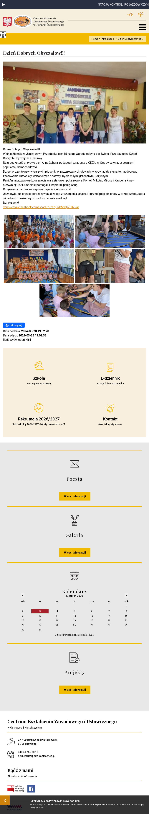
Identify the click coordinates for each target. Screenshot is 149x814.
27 (91, 625)
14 (109, 616)
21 (109, 620)
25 (57, 625)
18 (57, 620)
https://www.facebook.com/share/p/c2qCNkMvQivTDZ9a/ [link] (41, 207)
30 (22, 629)
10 (40, 616)
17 (40, 620)
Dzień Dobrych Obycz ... (128, 39)
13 (91, 616)
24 (40, 625)
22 (126, 620)
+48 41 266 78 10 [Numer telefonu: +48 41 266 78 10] (28, 752)
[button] (3, 4)
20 (91, 620)
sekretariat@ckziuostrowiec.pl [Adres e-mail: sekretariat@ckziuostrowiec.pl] (36, 755)
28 (109, 625)
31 (40, 629)
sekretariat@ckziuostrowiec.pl (130, 14)
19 (74, 620)
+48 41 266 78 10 (140, 14)
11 (57, 616)
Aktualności (106, 39)
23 (22, 625)
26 (74, 625)
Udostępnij (14, 325)
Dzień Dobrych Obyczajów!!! (34, 53)
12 (74, 616)
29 (126, 625)
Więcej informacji (75, 496)
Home (95, 39)
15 (126, 616)
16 (22, 620)
